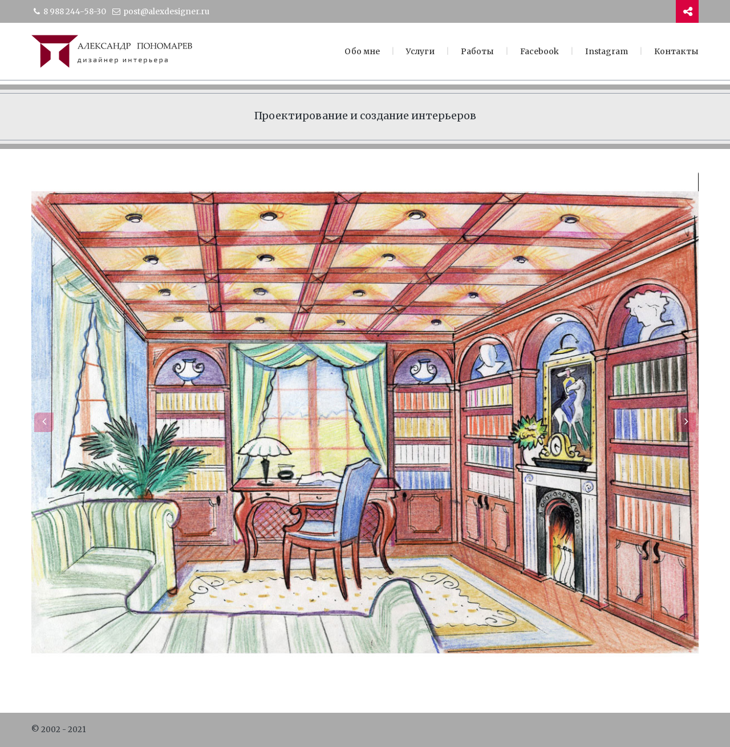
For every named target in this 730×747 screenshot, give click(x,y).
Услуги (420, 51)
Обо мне (362, 51)
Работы (477, 51)
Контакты (676, 51)
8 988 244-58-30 (68, 11)
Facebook (539, 51)
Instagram (606, 51)
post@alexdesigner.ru (160, 11)
